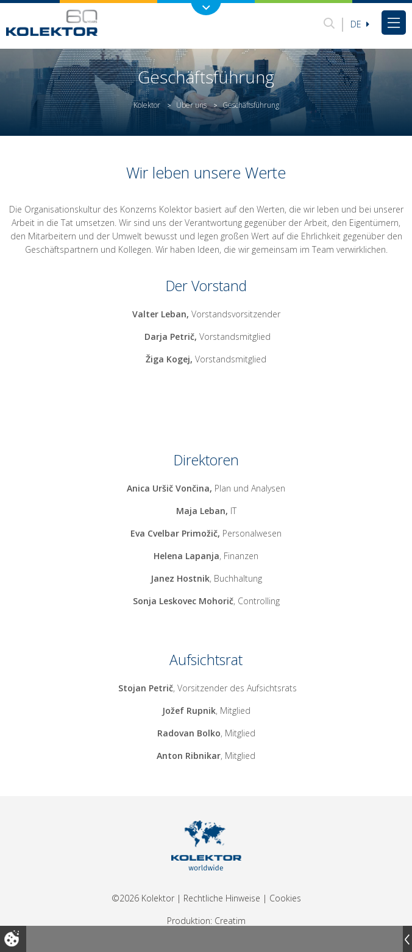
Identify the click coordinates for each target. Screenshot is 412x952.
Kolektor (146, 105)
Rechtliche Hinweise (221, 898)
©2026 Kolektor (143, 898)
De (359, 24)
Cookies (285, 898)
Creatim (230, 920)
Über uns (191, 105)
